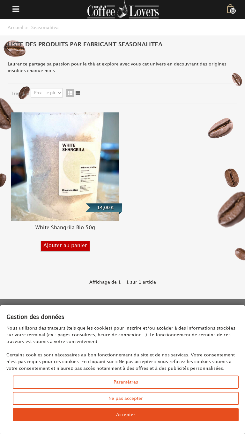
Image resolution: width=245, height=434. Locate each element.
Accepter (125, 415)
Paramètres (126, 382)
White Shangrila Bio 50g (65, 227)
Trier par (20, 93)
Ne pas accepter (125, 398)
